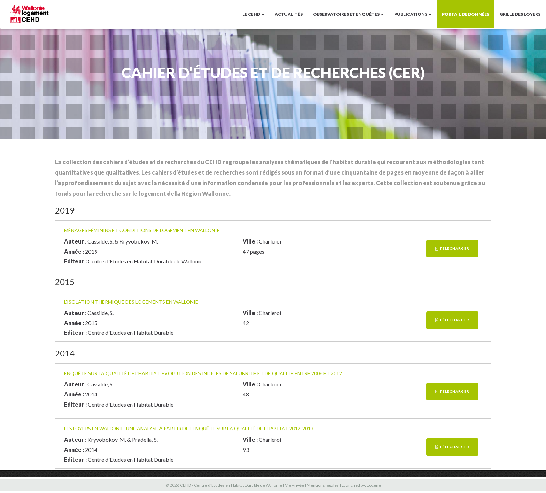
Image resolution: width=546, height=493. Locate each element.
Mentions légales (323, 485)
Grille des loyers (520, 14)
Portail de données (465, 14)
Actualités (289, 14)
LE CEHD (253, 14)
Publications (412, 14)
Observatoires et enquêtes (348, 14)
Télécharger (452, 248)
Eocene (374, 485)
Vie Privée (294, 485)
